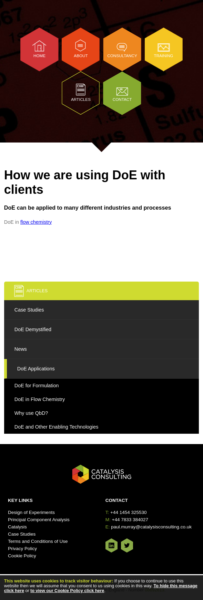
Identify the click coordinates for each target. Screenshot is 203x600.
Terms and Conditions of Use (38, 541)
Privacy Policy (22, 548)
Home (39, 55)
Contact (122, 99)
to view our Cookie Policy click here (67, 590)
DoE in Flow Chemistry (39, 399)
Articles (81, 99)
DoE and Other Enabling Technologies (56, 427)
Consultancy (122, 55)
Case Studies (29, 310)
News (20, 349)
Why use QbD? (31, 413)
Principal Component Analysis (39, 519)
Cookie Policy (22, 555)
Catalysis (17, 526)
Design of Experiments (31, 512)
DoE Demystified (32, 329)
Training (163, 55)
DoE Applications (36, 368)
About (81, 55)
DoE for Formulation (36, 385)
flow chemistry (36, 222)
